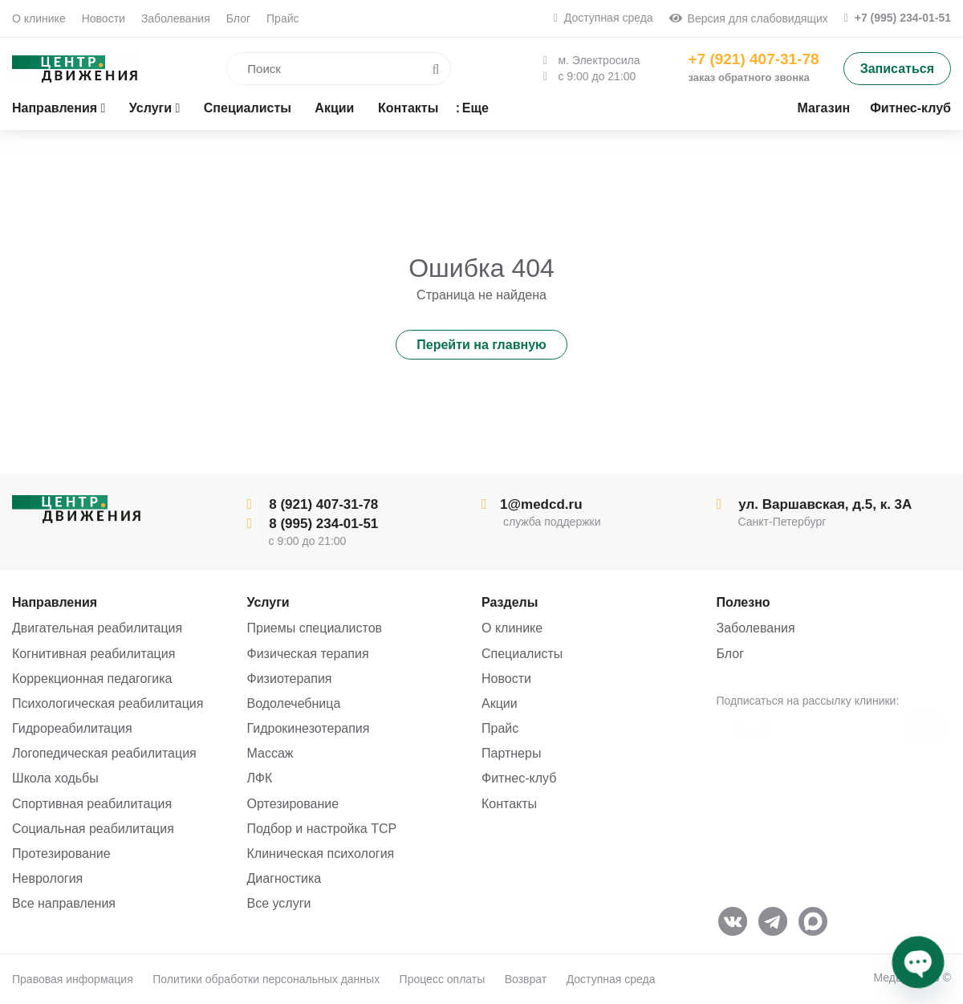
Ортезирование (293, 804)
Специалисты (522, 654)
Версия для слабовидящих (748, 18)
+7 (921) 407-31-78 (753, 59)
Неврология (47, 878)
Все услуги (279, 903)
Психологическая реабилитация (107, 703)
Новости (103, 18)
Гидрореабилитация (72, 728)
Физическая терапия (308, 654)
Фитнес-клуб (519, 778)
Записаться (897, 68)
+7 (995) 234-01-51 (897, 17)
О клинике (39, 18)
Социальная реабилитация (93, 828)
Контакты (509, 804)
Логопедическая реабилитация (104, 753)
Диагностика (284, 878)
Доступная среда (603, 17)
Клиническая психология (321, 853)
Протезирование (61, 853)
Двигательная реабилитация (97, 628)
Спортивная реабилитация (92, 804)
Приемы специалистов (315, 628)
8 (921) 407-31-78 (313, 504)
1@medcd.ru (532, 504)
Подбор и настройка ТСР (322, 828)
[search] (312, 68)
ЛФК (260, 778)
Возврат (526, 979)
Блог (238, 18)
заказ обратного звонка (748, 77)
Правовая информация (72, 979)
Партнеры (511, 753)
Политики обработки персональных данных (266, 979)
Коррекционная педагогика (92, 678)
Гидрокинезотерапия (308, 728)
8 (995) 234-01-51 (313, 523)
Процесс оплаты (443, 979)
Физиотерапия (289, 678)
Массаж (270, 753)
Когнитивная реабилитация (93, 654)
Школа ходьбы (55, 778)
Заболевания (175, 18)
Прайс (282, 18)
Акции (500, 703)
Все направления (64, 903)
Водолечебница (294, 703)
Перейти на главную (481, 345)
